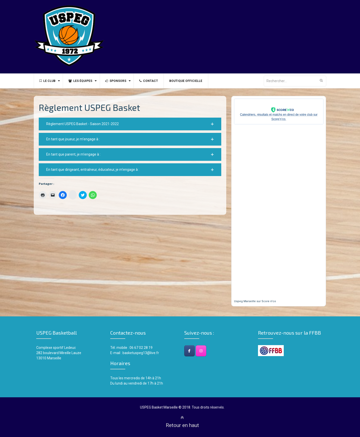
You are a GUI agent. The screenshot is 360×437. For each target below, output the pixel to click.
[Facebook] (189, 350)
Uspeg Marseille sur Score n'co (255, 301)
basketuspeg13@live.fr (140, 353)
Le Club (48, 81)
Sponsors (119, 81)
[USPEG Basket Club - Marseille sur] (212, 350)
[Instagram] (201, 350)
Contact (153, 81)
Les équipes (82, 81)
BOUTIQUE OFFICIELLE (192, 81)
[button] (130, 124)
